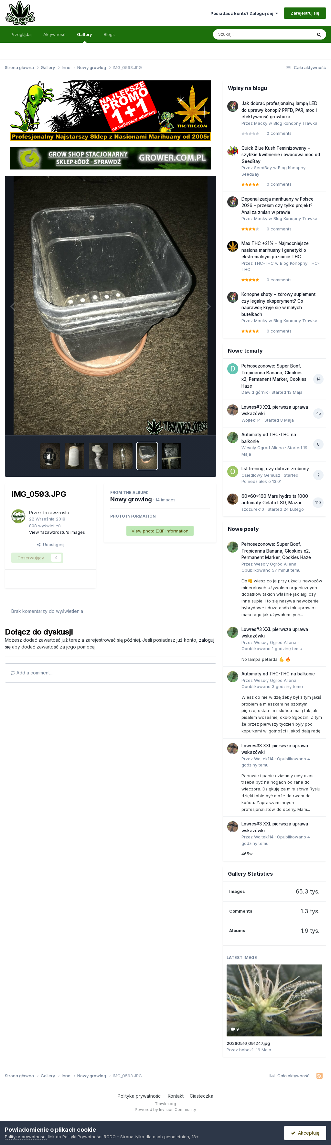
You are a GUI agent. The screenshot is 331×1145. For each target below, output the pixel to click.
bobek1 (246, 1049)
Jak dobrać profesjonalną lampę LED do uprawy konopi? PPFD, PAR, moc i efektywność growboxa (279, 110)
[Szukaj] (246, 34)
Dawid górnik (254, 392)
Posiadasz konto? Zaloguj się (244, 13)
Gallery (84, 37)
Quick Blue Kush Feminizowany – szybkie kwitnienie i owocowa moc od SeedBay (280, 155)
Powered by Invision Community (165, 1109)
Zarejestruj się (305, 13)
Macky (260, 123)
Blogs (109, 34)
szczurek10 (252, 509)
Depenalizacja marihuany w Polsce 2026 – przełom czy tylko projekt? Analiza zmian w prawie (277, 205)
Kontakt (176, 1096)
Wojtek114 (251, 420)
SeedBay (263, 167)
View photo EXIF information (160, 530)
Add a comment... (32, 672)
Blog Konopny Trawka (295, 123)
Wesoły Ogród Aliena (262, 447)
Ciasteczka (201, 1096)
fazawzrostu (56, 512)
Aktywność (54, 34)
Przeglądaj (21, 34)
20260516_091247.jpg (248, 1043)
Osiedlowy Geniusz (260, 475)
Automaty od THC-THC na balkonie (278, 673)
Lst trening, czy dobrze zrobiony (275, 468)
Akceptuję (305, 1133)
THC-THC (264, 263)
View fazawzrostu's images (57, 532)
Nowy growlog (131, 499)
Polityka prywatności (140, 1096)
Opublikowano (271, 570)
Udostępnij (50, 544)
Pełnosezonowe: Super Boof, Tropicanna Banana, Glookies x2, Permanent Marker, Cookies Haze (276, 551)
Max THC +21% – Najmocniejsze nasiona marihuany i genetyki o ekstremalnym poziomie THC (275, 250)
